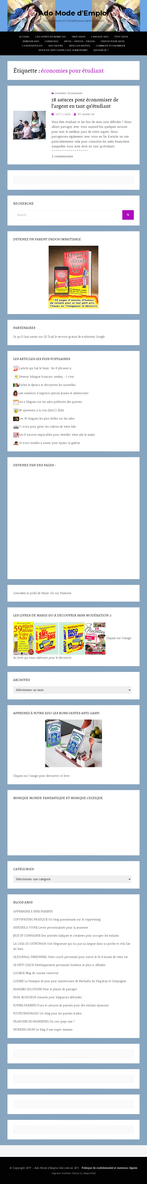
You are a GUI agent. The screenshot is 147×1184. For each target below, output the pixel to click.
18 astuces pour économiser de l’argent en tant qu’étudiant (84, 103)
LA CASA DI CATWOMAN (29, 943)
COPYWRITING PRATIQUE (30, 919)
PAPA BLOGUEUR (24, 997)
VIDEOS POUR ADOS (113, 41)
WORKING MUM (24, 1029)
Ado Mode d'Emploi (73, 13)
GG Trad (49, 336)
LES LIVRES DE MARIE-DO (50, 36)
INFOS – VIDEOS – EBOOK (79, 41)
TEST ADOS (121, 36)
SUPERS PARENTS (24, 1005)
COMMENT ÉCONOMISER (110, 45)
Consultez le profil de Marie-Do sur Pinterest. (42, 593)
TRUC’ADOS (78, 36)
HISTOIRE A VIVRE (25, 927)
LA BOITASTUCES (32, 45)
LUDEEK (18, 981)
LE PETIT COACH (23, 965)
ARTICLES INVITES (79, 45)
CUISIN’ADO (51, 41)
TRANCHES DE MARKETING (31, 1021)
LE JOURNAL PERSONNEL (30, 957)
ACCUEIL (24, 36)
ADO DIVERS (55, 45)
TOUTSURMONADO (26, 1013)
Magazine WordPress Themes (65, 1173)
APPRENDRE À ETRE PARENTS (33, 911)
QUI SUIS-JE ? (101, 50)
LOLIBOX (19, 973)
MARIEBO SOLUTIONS (27, 989)
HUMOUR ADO (31, 41)
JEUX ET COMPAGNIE (26, 935)
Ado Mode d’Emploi (46, 1168)
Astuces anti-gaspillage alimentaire (63, 50)
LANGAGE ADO (100, 36)
